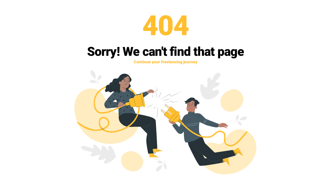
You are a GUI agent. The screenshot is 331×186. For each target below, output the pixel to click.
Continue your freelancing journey (165, 62)
